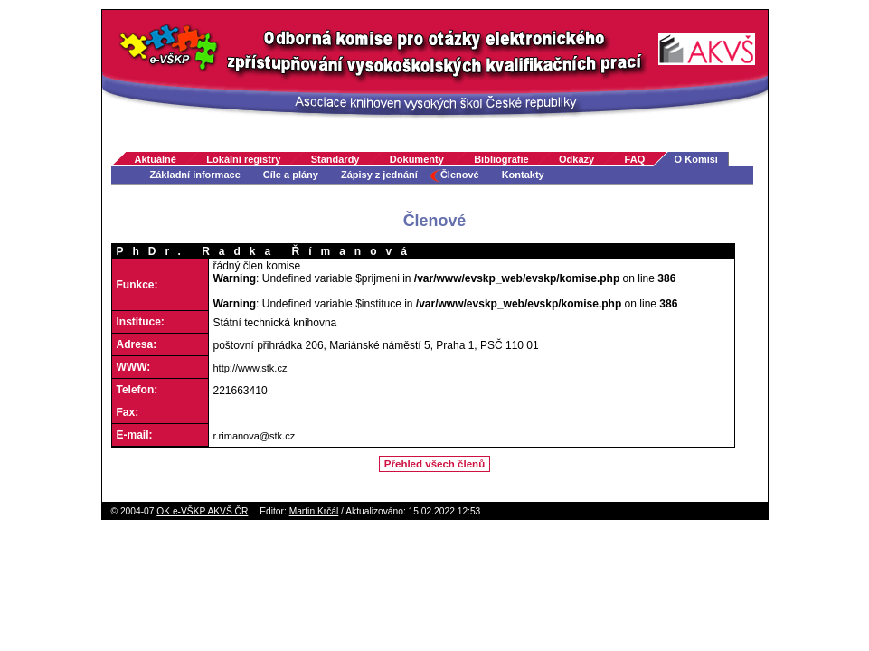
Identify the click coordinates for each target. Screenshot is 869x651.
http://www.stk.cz (250, 368)
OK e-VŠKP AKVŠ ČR (202, 511)
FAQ (635, 159)
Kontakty (523, 174)
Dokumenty (417, 159)
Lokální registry (243, 159)
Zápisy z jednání (379, 174)
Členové (459, 174)
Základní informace (195, 174)
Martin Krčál (314, 511)
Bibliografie (501, 159)
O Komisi (696, 159)
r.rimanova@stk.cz (254, 435)
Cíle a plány (290, 174)
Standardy (335, 159)
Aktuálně (155, 159)
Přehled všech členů (434, 463)
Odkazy (576, 159)
